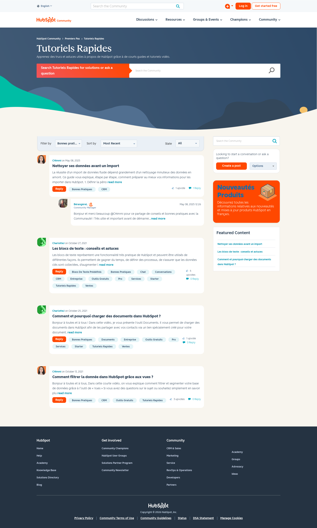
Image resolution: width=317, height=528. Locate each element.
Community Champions (115, 448)
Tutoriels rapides (66, 285)
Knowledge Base (46, 470)
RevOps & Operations (179, 470)
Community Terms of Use (117, 518)
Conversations (163, 272)
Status (182, 518)
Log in (243, 6)
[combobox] (137, 6)
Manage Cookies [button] (231, 518)
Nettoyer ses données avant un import (85, 166)
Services (136, 278)
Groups (236, 459)
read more (115, 182)
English (43, 6)
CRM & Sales (174, 448)
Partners (171, 484)
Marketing (173, 455)
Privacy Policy (83, 518)
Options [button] (257, 166)
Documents (108, 339)
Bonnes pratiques (69, 143)
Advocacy (237, 466)
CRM (104, 189)
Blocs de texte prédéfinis (86, 272)
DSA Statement (203, 518)
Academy (42, 463)
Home (40, 448)
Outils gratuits (100, 278)
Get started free (266, 6)
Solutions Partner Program (117, 463)
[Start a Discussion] (229, 6)
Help (39, 455)
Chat (143, 272)
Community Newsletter (115, 470)
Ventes (89, 285)
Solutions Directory (48, 477)
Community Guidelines (156, 518)
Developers (173, 477)
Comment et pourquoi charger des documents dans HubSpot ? (106, 316)
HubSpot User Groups (114, 455)
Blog (39, 484)
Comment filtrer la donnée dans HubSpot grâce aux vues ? (102, 377)
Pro (120, 278)
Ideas (235, 474)
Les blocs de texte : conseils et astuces (85, 248)
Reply (59, 189)
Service (171, 463)
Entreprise (76, 278)
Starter (154, 278)
